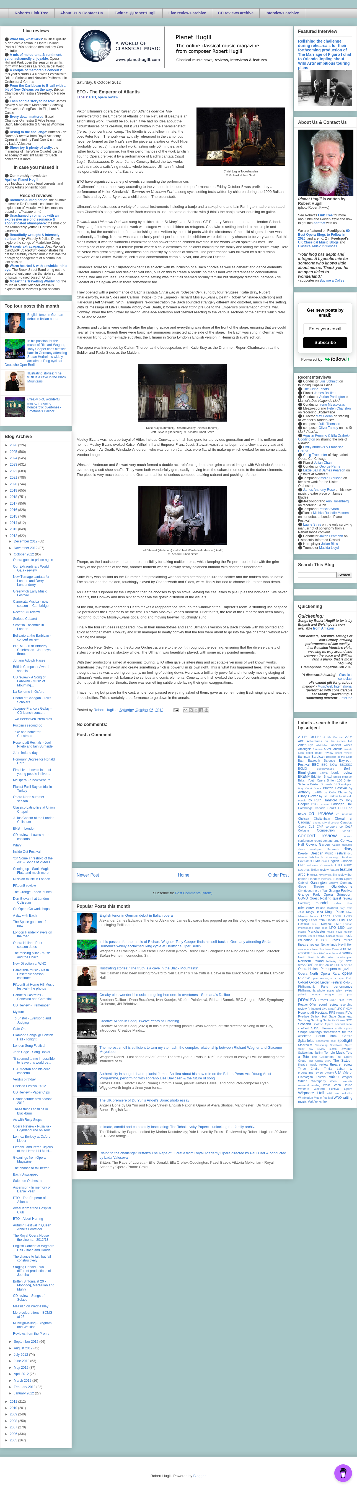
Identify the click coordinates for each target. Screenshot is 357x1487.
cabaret (324, 804)
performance (343, 986)
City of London (331, 822)
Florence (326, 878)
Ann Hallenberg (337, 501)
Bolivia (324, 772)
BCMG (302, 768)
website (347, 1081)
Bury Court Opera (309, 788)
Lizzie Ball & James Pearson (324, 470)
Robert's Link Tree (31, 13)
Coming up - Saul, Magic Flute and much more (31, 871)
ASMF (328, 749)
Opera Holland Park (312, 969)
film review (339, 874)
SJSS (315, 1028)
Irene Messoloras (332, 405)
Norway (331, 961)
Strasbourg (321, 1045)
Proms (323, 1000)
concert (347, 830)
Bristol (328, 776)
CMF (320, 826)
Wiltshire (347, 1093)
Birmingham (307, 773)
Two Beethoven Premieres (32, 719)
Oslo (349, 978)
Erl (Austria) (314, 865)
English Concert (340, 861)
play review (344, 990)
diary (348, 849)
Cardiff (331, 808)
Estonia (328, 865)
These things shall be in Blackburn (30, 1111)
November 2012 (26, 548)
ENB (324, 861)
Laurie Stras (311, 524)
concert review (317, 835)
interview (306, 907)
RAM (340, 1000)
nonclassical (333, 953)
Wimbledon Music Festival (315, 1097)
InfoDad (346, 698)
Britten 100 (334, 780)
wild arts (333, 1093)
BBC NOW (330, 764)
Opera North (308, 973)
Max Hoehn (324, 416)
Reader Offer (307, 1004)
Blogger (199, 1476)
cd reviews (344, 814)
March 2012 (23, 1381)
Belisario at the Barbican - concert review (32, 637)
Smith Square (343, 1028)
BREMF (304, 776)
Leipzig (302, 920)
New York (318, 949)
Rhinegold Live (317, 1008)
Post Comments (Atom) (193, 893)
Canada (320, 808)
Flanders (314, 878)
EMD (317, 861)
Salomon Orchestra (27, 1181)
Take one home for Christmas (26, 734)
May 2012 (21, 1368)
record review (327, 1004)
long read (321, 927)
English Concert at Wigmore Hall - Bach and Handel (33, 1248)
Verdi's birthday (24, 1079)
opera (348, 965)
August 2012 (23, 1348)
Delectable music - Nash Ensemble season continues (31, 974)
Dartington (316, 849)
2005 (14, 1440)
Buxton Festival (335, 788)
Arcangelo (305, 749)
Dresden (303, 853)
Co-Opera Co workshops (31, 909)
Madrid (302, 931)
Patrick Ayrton (329, 509)
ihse (349, 903)
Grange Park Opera (315, 894)
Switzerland (306, 1052)
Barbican (317, 757)
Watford (334, 1081)
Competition (326, 830)
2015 (14, 516)
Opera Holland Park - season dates (28, 945)
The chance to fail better (31, 1168)
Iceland (338, 903)
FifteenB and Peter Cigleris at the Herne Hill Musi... (33, 1149)
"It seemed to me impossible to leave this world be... (34, 1060)
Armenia (318, 749)
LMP (337, 923)
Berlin (348, 768)
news (347, 948)
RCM (348, 1000)
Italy (342, 907)
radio (332, 1000)
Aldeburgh (305, 745)
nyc (341, 961)
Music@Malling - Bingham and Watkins (32, 1325)
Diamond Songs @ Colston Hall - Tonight (33, 1037)
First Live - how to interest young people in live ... (32, 772)
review (302, 1008)
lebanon (302, 916)
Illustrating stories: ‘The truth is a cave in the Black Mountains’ (148, 968)
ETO (92, 97)
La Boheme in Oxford (28, 692)
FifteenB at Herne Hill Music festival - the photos (33, 986)
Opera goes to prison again (33, 560)
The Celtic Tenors (316, 389)
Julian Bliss (329, 544)
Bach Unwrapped (25, 1174)
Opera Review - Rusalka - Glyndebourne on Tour (32, 1128)
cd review (321, 813)
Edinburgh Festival (339, 857)
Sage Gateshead (340, 1016)
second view (343, 1024)
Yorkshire (320, 1101)
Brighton (316, 776)
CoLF (348, 826)
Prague (329, 994)
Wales (302, 1081)
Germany (346, 882)
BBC (315, 765)
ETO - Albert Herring (28, 1219)
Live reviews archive (187, 13)
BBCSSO (346, 764)
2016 (14, 510)
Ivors (349, 907)
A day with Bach (25, 915)
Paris (324, 986)
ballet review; (343, 752)
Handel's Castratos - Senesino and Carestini (32, 997)
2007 (14, 1427)
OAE (309, 965)
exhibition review (317, 869)
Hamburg (304, 903)
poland (302, 994)
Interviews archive (282, 13)
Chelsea (303, 818)
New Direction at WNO (29, 964)
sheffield (303, 1028)
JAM (301, 912)
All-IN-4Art (322, 745)
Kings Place (334, 912)
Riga (331, 1008)
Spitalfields (306, 1041)
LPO (332, 928)
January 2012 (24, 1393)
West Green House (337, 1085)
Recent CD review (26, 612)
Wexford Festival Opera (333, 1088)
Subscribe (325, 342)
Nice (315, 953)
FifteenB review (24, 886)
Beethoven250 (325, 768)
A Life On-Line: (333, 737)
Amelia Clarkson (330, 478)
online (329, 965)
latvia (349, 912)
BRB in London (24, 828)
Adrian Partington (332, 397)
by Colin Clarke (335, 792)
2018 (14, 497)
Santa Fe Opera (334, 1020)
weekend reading (309, 1085)
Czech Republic (342, 844)
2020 (14, 484)
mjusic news (334, 931)
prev (349, 994)
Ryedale (303, 1016)
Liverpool (325, 923)
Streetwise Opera (341, 1045)
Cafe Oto (19, 1029)
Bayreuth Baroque (321, 760)
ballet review (324, 752)
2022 (14, 471)
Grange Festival (340, 891)
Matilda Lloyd (329, 548)
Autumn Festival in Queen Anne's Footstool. (32, 1227)
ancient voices (341, 745)
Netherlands (329, 944)
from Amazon (323, 628)
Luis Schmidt (328, 381)
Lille (314, 923)
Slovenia (327, 1028)
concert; (347, 836)
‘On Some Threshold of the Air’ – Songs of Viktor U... (33, 860)
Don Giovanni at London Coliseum (31, 900)
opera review (108, 97)
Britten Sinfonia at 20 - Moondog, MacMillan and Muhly (33, 1285)
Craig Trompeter (315, 455)
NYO (349, 961)
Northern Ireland (311, 961)
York (311, 1101)
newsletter (305, 953)
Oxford (303, 982)
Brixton (315, 784)
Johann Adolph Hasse (29, 660)
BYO (314, 804)
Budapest (346, 784)
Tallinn (319, 1052)
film (329, 874)
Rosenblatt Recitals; (313, 1012)
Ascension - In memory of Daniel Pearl (32, 1189)
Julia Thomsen (329, 424)
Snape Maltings (310, 1032)
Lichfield (303, 923)
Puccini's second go (27, 725)
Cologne (303, 830)
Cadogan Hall (341, 804)
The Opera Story (320, 1060)
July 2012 (21, 1355)
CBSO (342, 808)
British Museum (342, 776)
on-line (319, 965)
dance (301, 849)
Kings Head (314, 912)
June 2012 (22, 1361)
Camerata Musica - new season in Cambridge (30, 603)
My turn (18, 1012)
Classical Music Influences (317, 246)
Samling (316, 1020)
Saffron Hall (319, 1016)
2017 (14, 503)
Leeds (325, 916)
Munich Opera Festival (311, 935)
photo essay (326, 990)
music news (328, 940)
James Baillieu (324, 393)
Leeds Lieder (342, 916)
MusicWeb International (335, 686)
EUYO (302, 869)
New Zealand (333, 949)
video (333, 1076)
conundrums (331, 840)
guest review (342, 898)
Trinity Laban (334, 1068)
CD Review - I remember (31, 1005)
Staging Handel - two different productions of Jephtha (32, 1271)
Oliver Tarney (328, 428)
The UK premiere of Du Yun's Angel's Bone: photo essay (144, 1100)
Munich (348, 931)
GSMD (303, 898)
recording (346, 1004)
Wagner (347, 1077)
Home (184, 875)
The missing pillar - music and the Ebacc (31, 955)
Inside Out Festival (26, 852)
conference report (310, 840)
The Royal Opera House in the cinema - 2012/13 (32, 1237)
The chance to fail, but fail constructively (32, 1258)
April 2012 (22, 1374)
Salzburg (304, 1020)
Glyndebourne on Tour (313, 890)
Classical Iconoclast (344, 677)
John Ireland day (25, 753)
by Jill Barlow (328, 796)
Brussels (326, 784)
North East (306, 957)
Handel (321, 903)
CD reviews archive (235, 13)
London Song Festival (29, 1046)
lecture (314, 916)
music (339, 935)
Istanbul (332, 907)
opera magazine (340, 969)
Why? (17, 845)
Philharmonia (306, 990)
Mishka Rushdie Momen (331, 513)
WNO (338, 1098)
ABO (301, 741)
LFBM (341, 920)
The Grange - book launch (32, 892)
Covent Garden (318, 844)
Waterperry (318, 1081)
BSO (336, 784)
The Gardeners (322, 1056)
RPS (332, 1012)
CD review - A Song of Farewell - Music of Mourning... (29, 681)
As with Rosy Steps (27, 1120)
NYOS (302, 965)
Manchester (316, 931)
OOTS (338, 965)
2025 (14, 452)
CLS (311, 826)
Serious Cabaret (25, 619)
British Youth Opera (311, 780)
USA (338, 1072)
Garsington (319, 883)
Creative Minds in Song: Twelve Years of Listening (139, 1021)
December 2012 (26, 541)
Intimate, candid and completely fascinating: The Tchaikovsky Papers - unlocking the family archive (177, 1127)
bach (301, 752)
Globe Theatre (311, 886)
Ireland (320, 907)
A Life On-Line (309, 737)
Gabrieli (303, 882)
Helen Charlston (339, 408)
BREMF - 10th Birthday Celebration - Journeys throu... (32, 650)
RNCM (347, 1008)
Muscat (330, 935)
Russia (340, 1012)
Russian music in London (31, 879)
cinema (317, 822)
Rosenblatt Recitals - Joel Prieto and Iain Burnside (33, 744)
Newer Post (88, 875)
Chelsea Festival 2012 (29, 1086)
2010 (14, 1408)
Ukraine (329, 1072)
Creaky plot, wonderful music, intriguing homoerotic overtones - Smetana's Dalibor (164, 995)
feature (334, 869)
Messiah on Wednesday (30, 1306)
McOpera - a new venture (31, 780)
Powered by (325, 359)
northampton (344, 957)
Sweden (347, 1048)
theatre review (341, 1064)
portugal (315, 994)
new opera (304, 949)
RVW (348, 1012)
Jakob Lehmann (331, 536)
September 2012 (26, 1342)
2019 (14, 490)
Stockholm (305, 1045)
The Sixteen (342, 1061)
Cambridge (305, 808)
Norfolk (347, 953)
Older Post (278, 875)
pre (340, 994)
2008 (14, 1421)
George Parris (329, 466)
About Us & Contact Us (81, 13)
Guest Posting (320, 898)
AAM (348, 737)
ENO (301, 865)
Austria (338, 749)
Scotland (304, 1024)
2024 (14, 458)
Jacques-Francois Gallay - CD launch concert (32, 710)
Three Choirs (308, 1068)
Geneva (333, 882)
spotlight (344, 1040)
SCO (349, 1020)
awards (348, 749)
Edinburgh (316, 857)
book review (342, 773)
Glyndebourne (342, 886)
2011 (14, 1402)
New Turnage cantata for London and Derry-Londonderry (31, 581)
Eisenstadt (305, 861)
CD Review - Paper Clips (31, 1092)
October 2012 (24, 554)
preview (307, 999)
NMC (322, 953)
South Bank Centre (334, 1036)
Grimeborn (344, 894)
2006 (14, 1434)
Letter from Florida (322, 920)
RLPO (338, 1008)
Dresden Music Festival (328, 853)
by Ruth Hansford (323, 800)
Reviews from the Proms (31, 1334)
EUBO (348, 865)
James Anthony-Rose (319, 490)
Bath (301, 760)
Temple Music (334, 1053)
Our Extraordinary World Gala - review (31, 568)
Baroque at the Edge (339, 756)
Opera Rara (330, 973)
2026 (14, 445)
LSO (341, 928)
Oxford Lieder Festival (325, 982)
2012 (14, 536)
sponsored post (326, 1040)
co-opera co (334, 826)
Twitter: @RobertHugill (136, 13)
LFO (349, 920)
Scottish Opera (323, 1024)
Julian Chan (323, 463)
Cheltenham (322, 818)
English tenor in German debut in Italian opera (136, 915)
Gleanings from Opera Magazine (29, 1159)
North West (326, 957)
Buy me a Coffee (332, 280)
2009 (14, 1414)
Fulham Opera (343, 878)
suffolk (333, 1048)
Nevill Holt (345, 944)
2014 (14, 523)
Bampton (304, 756)
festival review (318, 874)
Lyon (349, 927)
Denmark (333, 849)
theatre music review (313, 1064)
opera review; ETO (324, 978)
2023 (14, 464)
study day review (311, 1048)
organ (341, 978)
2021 (14, 477)
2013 (14, 529)
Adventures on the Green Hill (329, 741)
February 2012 (25, 1387)
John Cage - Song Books (31, 1052)
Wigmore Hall (311, 1093)
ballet (309, 752)
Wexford (303, 1088)
